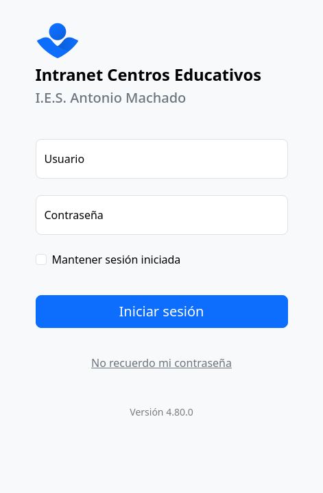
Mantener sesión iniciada (116, 259)
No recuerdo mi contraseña (161, 362)
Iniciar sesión (161, 311)
